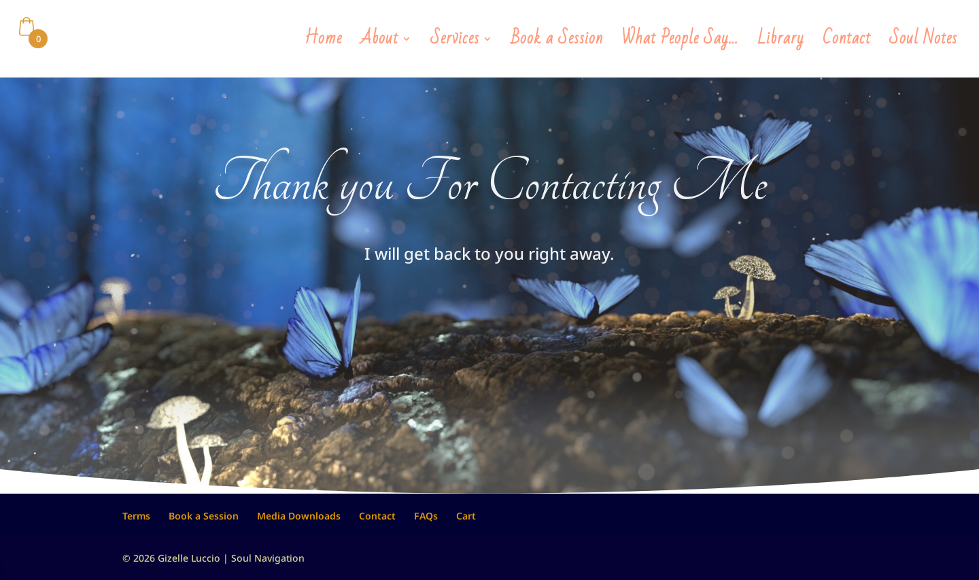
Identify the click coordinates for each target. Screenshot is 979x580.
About (379, 44)
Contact (847, 44)
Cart (466, 515)
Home (323, 44)
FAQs (426, 515)
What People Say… (680, 44)
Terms (136, 515)
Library (780, 44)
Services (454, 44)
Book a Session (557, 44)
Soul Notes (923, 44)
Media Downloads (299, 515)
